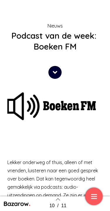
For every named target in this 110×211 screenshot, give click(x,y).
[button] (55, 72)
